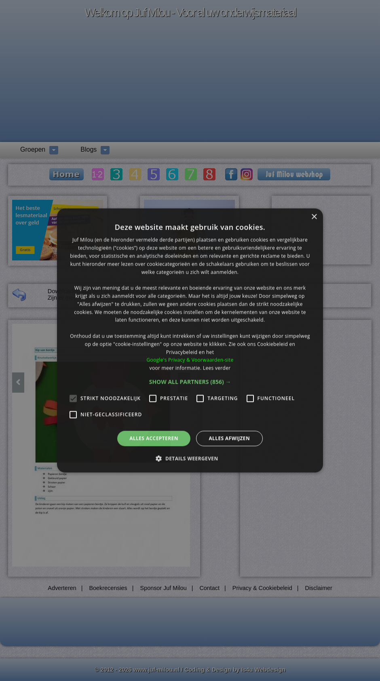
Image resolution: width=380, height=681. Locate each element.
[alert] (190, 340)
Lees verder (217, 367)
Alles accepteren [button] (153, 438)
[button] (190, 381)
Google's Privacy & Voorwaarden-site (189, 360)
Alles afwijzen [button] (229, 438)
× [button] (314, 217)
